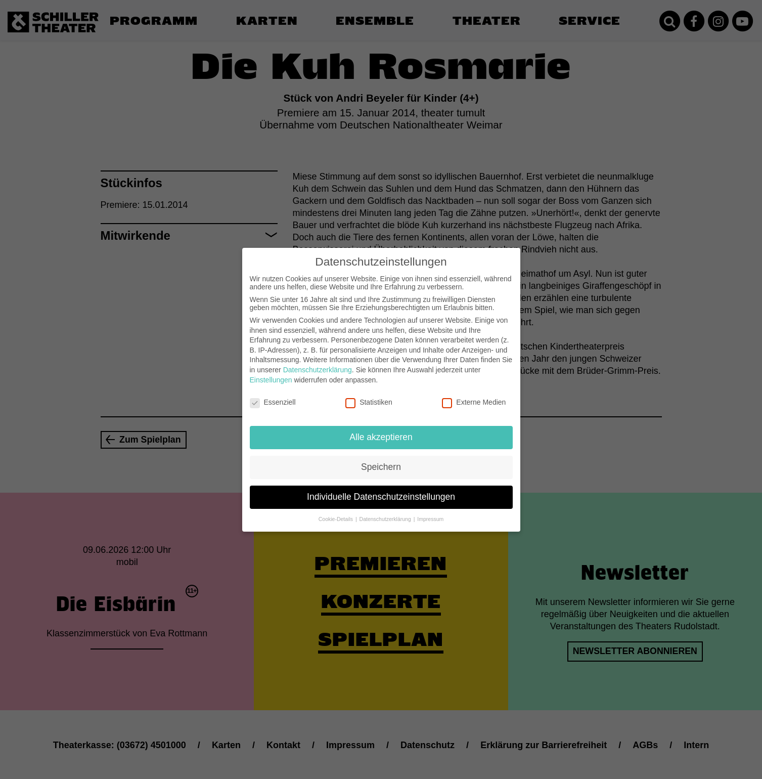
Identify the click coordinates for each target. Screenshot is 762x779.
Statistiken (368, 398)
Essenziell (273, 398)
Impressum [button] (430, 514)
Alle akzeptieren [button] (381, 432)
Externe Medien (474, 398)
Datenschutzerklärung (317, 365)
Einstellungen (271, 375)
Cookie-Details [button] (336, 514)
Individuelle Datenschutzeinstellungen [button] (381, 492)
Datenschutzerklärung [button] (386, 514)
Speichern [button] (381, 462)
